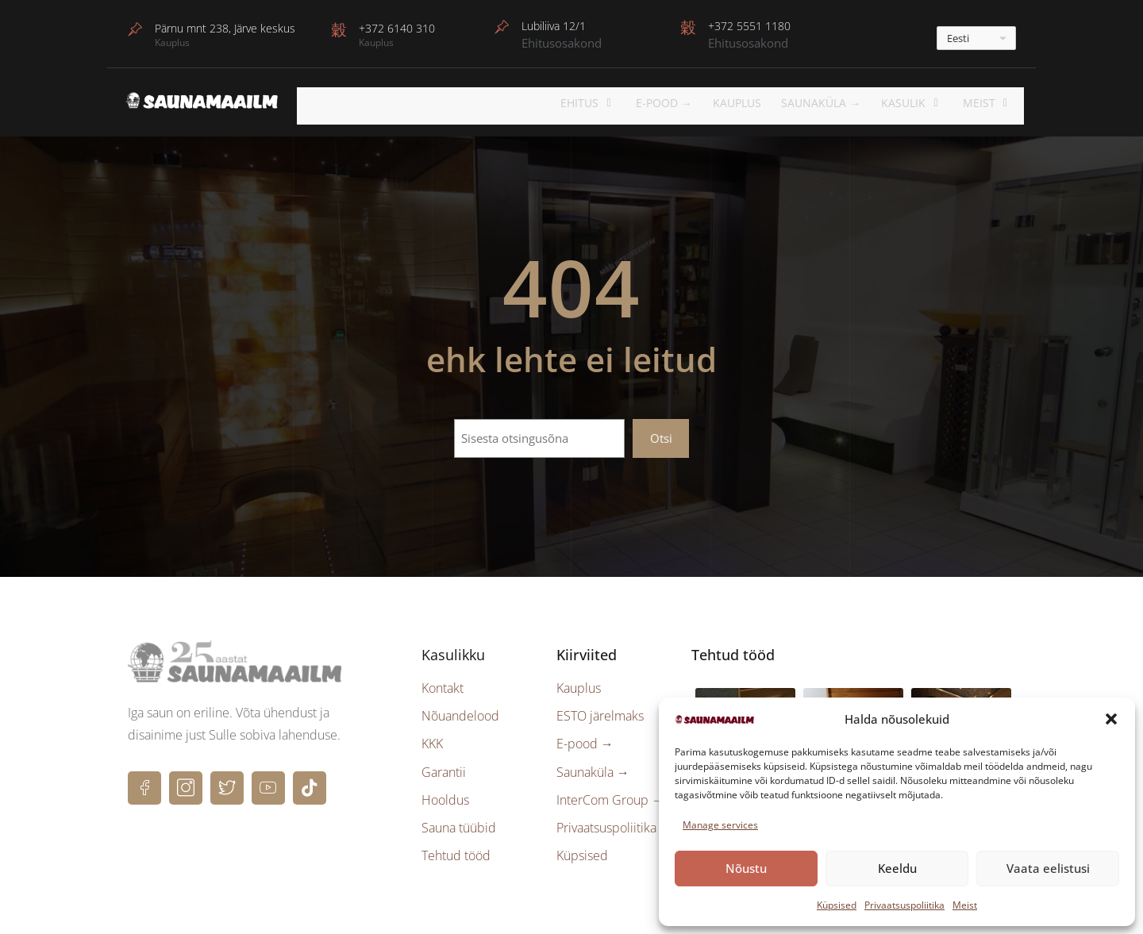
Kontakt (442, 683)
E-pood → (585, 739)
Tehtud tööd (456, 850)
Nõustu (746, 868)
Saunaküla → (840, 102)
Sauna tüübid (458, 823)
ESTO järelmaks (600, 711)
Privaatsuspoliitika (904, 905)
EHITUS (616, 102)
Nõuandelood (460, 711)
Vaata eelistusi (1048, 868)
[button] (1111, 719)
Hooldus (445, 794)
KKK (432, 739)
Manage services (720, 825)
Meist (964, 905)
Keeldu (897, 868)
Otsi (661, 432)
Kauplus (757, 102)
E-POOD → (686, 102)
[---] (976, 38)
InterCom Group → (610, 794)
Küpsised (836, 905)
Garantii (443, 766)
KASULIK (925, 102)
